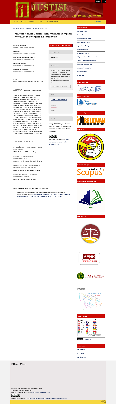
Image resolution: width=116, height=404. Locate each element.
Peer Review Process (83, 42)
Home (16, 22)
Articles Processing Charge (85, 64)
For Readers (81, 349)
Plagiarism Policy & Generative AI (87, 57)
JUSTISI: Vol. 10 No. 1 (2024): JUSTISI (51, 196)
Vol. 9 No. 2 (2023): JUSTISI (33, 28)
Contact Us (80, 75)
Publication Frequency (84, 38)
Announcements (53, 22)
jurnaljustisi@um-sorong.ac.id (40, 392)
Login (104, 1)
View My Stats (88, 339)
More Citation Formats (59, 86)
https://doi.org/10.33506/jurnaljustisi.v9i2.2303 (28, 81)
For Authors (80, 353)
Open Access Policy (83, 46)
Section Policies (82, 35)
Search (97, 22)
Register (98, 1)
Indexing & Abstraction (84, 68)
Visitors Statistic (82, 71)
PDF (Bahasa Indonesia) (60, 45)
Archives (21, 28)
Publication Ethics (82, 49)
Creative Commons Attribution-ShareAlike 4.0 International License (59, 142)
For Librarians (81, 357)
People (32, 22)
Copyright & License (83, 53)
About (23, 22)
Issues (41, 22)
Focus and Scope (82, 31)
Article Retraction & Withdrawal (86, 60)
